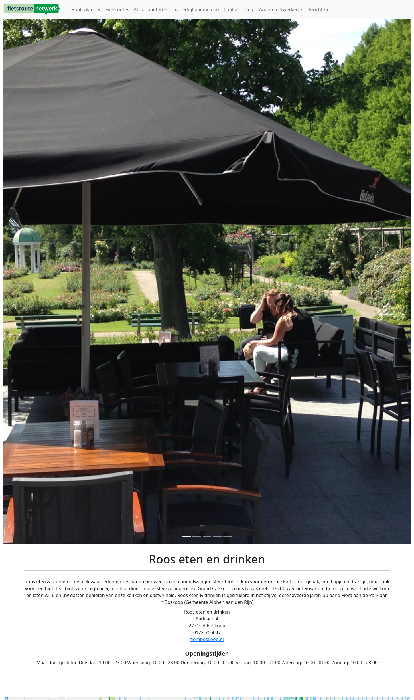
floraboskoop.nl (207, 639)
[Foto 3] (207, 536)
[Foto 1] (186, 536)
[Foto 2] (196, 536)
